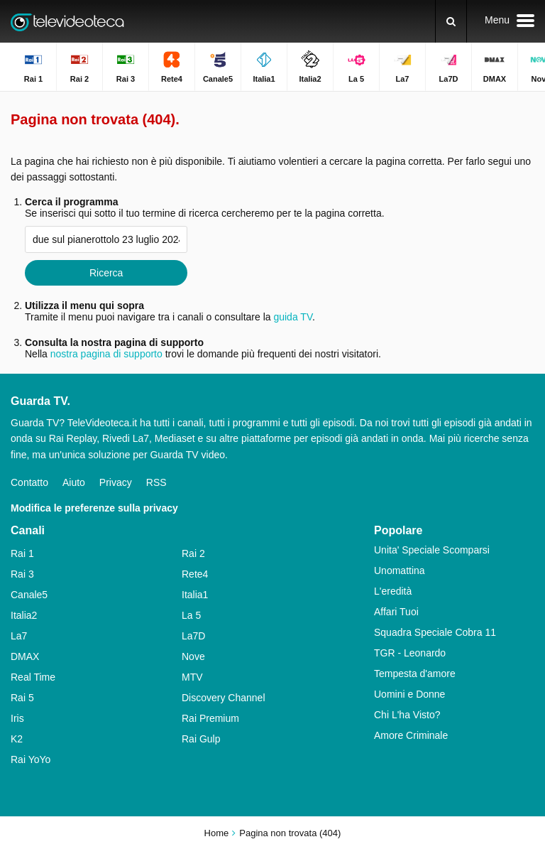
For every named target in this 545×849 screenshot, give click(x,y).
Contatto (29, 482)
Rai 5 (22, 697)
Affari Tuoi (396, 611)
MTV (192, 677)
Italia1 (195, 594)
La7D (193, 636)
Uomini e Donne (409, 694)
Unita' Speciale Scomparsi (432, 550)
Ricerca (106, 273)
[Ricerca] (451, 21)
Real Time (33, 677)
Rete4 (195, 574)
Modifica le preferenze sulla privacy (94, 508)
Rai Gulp (201, 739)
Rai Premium (210, 718)
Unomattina (399, 570)
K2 (17, 739)
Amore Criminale (411, 735)
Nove (193, 656)
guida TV (292, 317)
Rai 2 (193, 553)
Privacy (115, 482)
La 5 (191, 615)
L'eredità (393, 591)
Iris (17, 718)
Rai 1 (22, 553)
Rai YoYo (30, 759)
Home (216, 833)
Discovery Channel (223, 697)
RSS (156, 482)
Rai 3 (22, 574)
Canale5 (29, 594)
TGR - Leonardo (410, 653)
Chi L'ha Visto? (407, 714)
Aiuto (73, 482)
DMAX (25, 656)
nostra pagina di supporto (106, 353)
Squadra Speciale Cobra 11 (435, 632)
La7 (19, 636)
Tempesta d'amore (415, 673)
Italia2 (24, 615)
